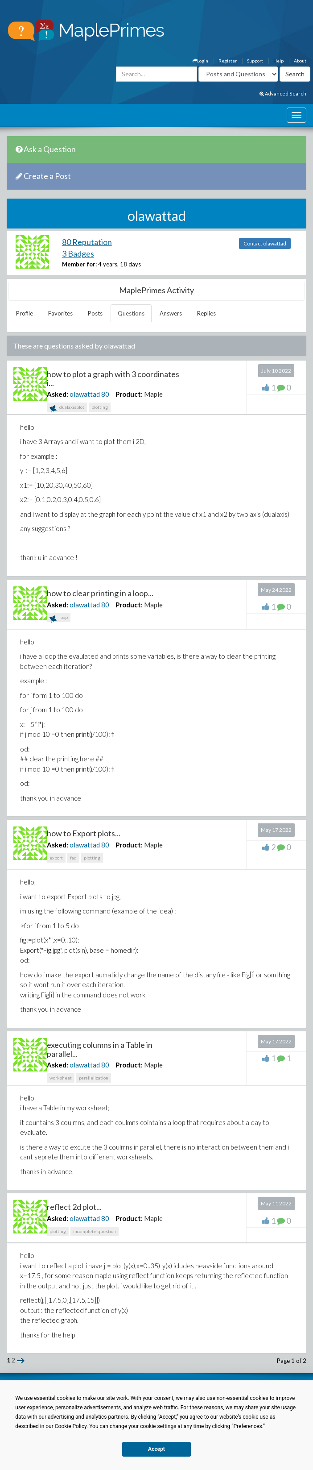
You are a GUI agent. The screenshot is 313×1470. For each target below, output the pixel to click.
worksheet (60, 1077)
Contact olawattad (264, 243)
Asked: (57, 394)
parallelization (93, 1077)
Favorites (60, 313)
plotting (99, 407)
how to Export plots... (83, 833)
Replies (206, 313)
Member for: (79, 264)
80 (105, 394)
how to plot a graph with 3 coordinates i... (113, 378)
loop (58, 618)
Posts (95, 313)
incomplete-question (94, 1231)
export (56, 857)
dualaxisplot (66, 408)
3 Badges (78, 253)
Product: (129, 394)
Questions (131, 313)
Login (200, 60)
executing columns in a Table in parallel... (99, 1049)
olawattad (85, 394)
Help (278, 60)
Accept (156, 1449)
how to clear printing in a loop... (100, 593)
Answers (171, 313)
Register (227, 60)
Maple (153, 394)
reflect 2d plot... (74, 1207)
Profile (24, 313)
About (300, 60)
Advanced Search (282, 93)
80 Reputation (87, 242)
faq (73, 857)
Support (255, 60)
